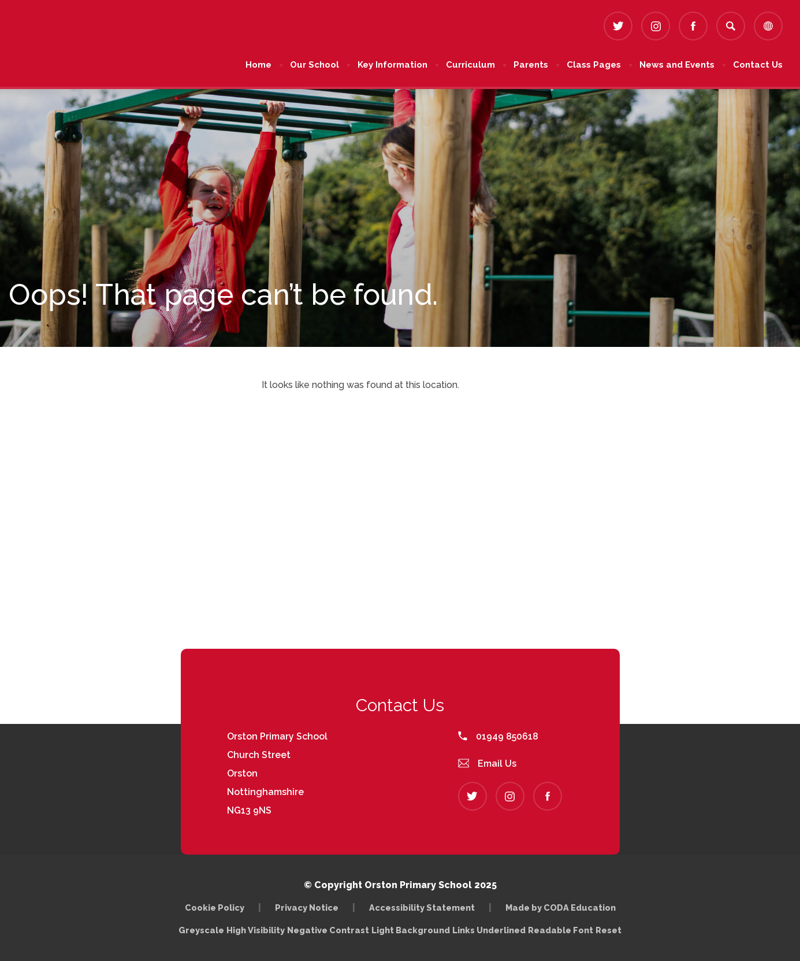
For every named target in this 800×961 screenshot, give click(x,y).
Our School (314, 65)
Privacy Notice (306, 907)
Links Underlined (489, 930)
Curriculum (470, 65)
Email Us (487, 763)
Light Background (410, 930)
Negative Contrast (328, 930)
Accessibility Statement (422, 907)
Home (258, 65)
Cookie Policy (214, 907)
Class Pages (594, 65)
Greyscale (201, 930)
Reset (609, 930)
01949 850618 (498, 736)
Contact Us (758, 65)
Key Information (392, 65)
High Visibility (255, 930)
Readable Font (560, 930)
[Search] (730, 26)
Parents (531, 65)
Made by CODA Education (560, 907)
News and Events (677, 65)
